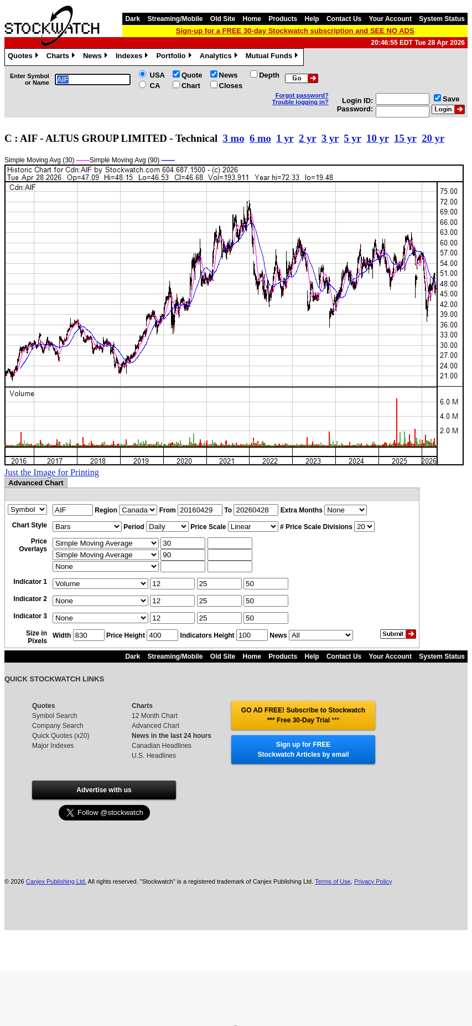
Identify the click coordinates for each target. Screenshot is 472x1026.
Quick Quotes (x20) (60, 736)
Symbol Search (54, 716)
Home (252, 19)
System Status (442, 19)
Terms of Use (333, 881)
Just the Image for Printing (51, 472)
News (96, 57)
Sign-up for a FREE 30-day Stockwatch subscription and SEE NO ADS (295, 31)
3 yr (330, 138)
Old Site (222, 19)
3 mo (234, 138)
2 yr (307, 138)
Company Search (58, 726)
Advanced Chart (155, 726)
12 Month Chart (155, 716)
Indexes (133, 57)
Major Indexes (53, 746)
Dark (132, 19)
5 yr (352, 138)
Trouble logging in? (300, 102)
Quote (192, 75)
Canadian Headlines (161, 746)
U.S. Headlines (154, 756)
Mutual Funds (273, 57)
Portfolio (175, 57)
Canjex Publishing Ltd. (56, 881)
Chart (190, 85)
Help (312, 19)
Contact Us (343, 19)
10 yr (377, 138)
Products (282, 19)
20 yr (433, 138)
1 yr (284, 138)
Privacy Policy (373, 881)
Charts (61, 57)
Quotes (24, 57)
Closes (231, 85)
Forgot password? (302, 95)
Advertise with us (103, 790)
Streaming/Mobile (175, 19)
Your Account (390, 19)
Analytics (220, 57)
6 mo (260, 138)
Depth (269, 75)
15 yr (405, 138)
